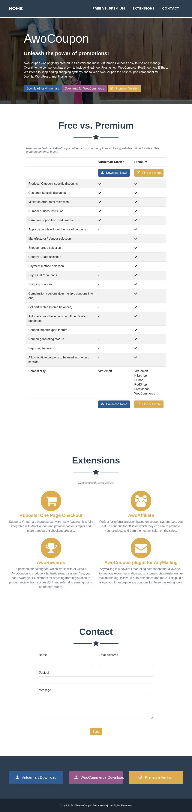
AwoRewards (51, 562)
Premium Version (124, 88)
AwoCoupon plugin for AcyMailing (141, 562)
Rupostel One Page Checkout (51, 515)
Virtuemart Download (36, 777)
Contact (170, 10)
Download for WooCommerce (84, 88)
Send (95, 731)
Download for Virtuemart (42, 88)
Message (45, 690)
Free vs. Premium (109, 10)
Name (43, 655)
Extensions (144, 10)
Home (18, 9)
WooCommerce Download (98, 777)
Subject (44, 672)
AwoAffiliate (141, 515)
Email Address (108, 655)
